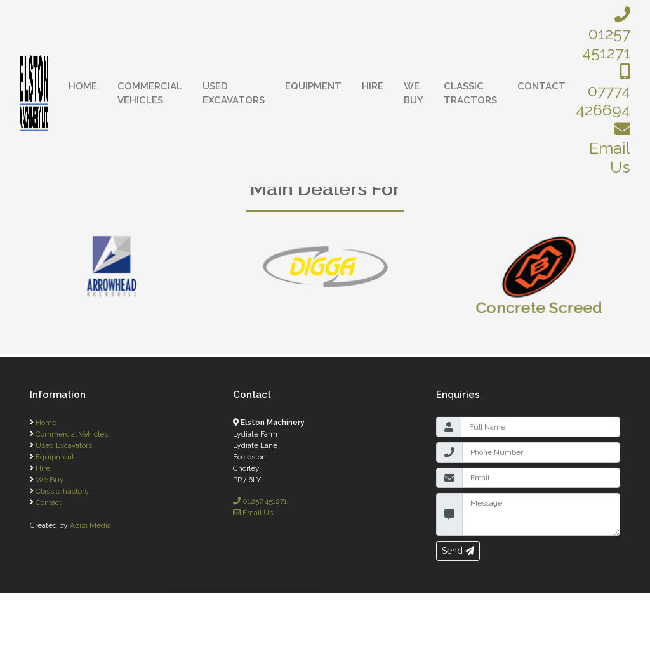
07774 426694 (603, 91)
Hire (372, 86)
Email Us (609, 148)
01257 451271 (606, 34)
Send (458, 557)
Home (83, 86)
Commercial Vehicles (149, 94)
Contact (541, 86)
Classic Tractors (470, 94)
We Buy (413, 94)
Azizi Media (90, 531)
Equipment (313, 86)
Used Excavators (233, 94)
